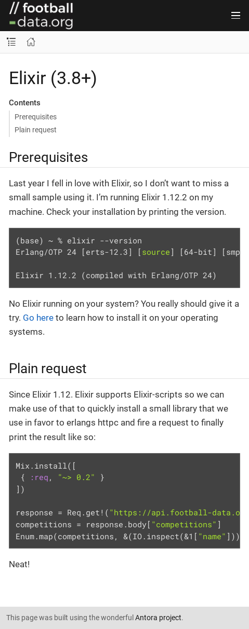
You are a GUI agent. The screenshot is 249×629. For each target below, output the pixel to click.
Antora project (158, 617)
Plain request (36, 130)
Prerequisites (36, 117)
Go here (38, 317)
